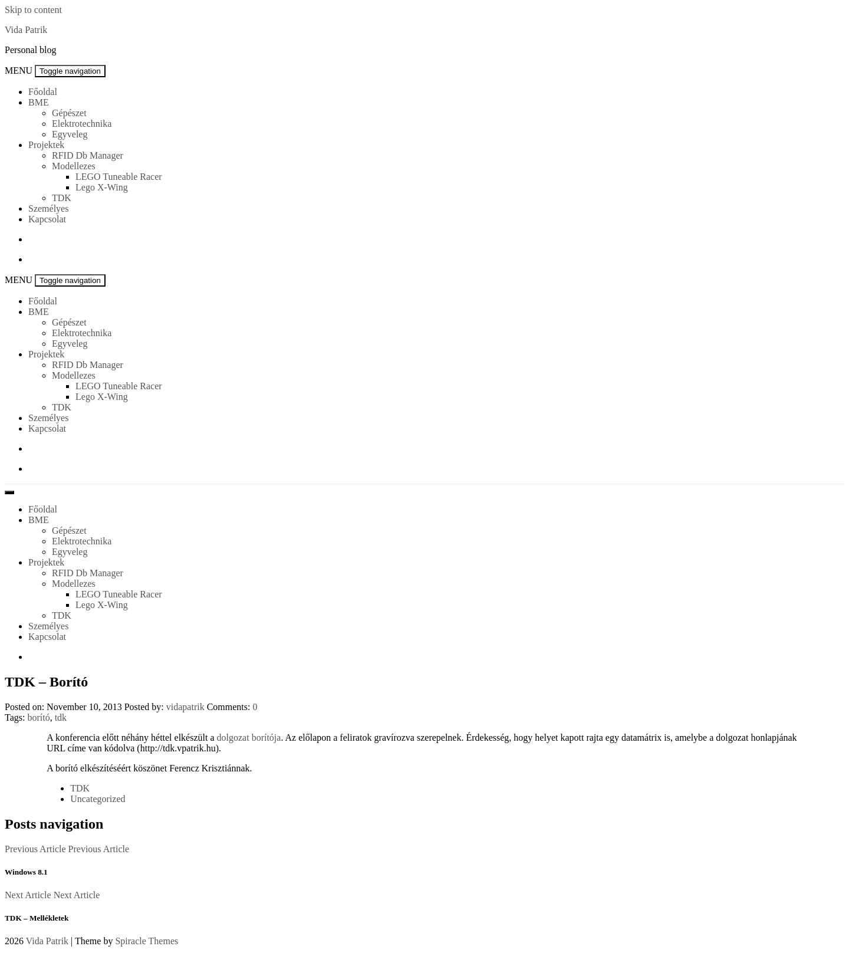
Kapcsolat (47, 219)
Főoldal (42, 92)
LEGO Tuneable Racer (118, 177)
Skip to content (33, 10)
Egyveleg (69, 134)
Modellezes (74, 166)
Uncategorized (97, 799)
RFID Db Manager (87, 155)
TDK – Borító (46, 681)
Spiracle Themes (146, 941)
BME (38, 102)
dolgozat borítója (249, 737)
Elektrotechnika (81, 124)
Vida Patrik (26, 30)
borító (38, 717)
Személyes (48, 208)
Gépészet (69, 113)
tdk (61, 717)
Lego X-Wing (101, 187)
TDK (61, 198)
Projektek (46, 145)
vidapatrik (185, 707)
